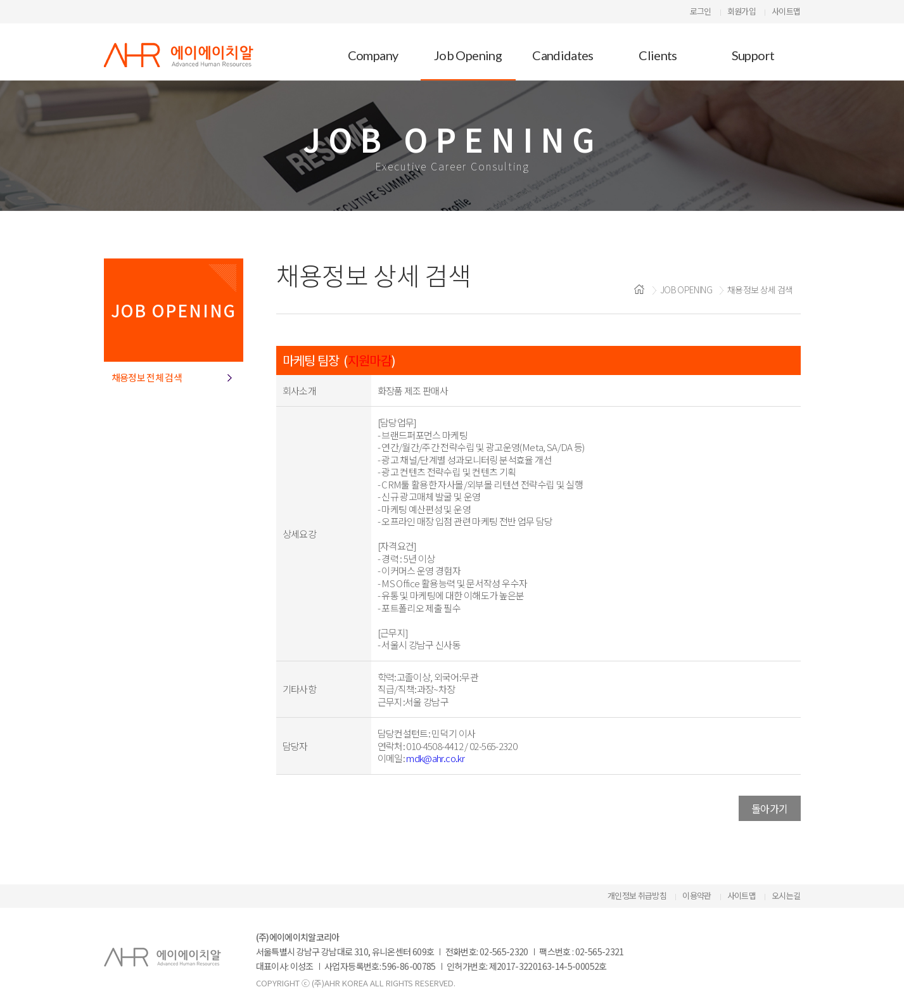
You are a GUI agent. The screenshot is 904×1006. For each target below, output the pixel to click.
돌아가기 (769, 808)
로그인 (700, 11)
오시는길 (786, 895)
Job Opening (468, 55)
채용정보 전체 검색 (146, 377)
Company (373, 55)
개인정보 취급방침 (637, 895)
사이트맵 (786, 11)
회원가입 (741, 11)
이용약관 (696, 895)
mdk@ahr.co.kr (435, 758)
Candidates (563, 55)
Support (753, 55)
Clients (658, 55)
